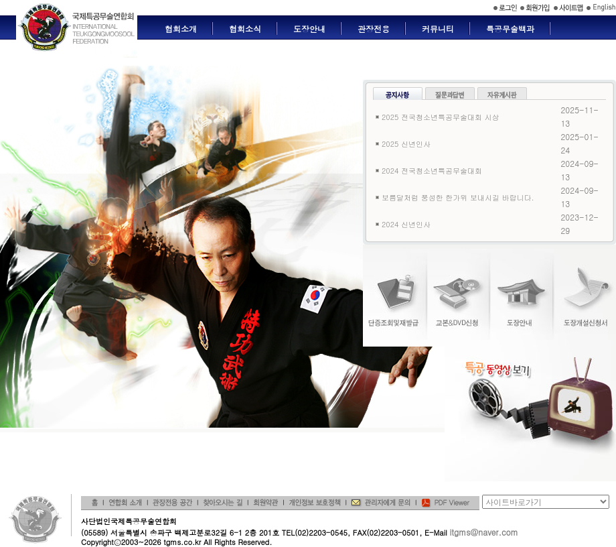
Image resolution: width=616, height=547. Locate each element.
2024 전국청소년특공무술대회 (432, 171)
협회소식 (245, 28)
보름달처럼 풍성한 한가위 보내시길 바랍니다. (458, 197)
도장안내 (309, 28)
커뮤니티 (438, 28)
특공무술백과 (510, 28)
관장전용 (374, 28)
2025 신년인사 (406, 144)
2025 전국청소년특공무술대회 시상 (440, 117)
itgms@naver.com (483, 532)
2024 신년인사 (406, 224)
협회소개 (181, 28)
